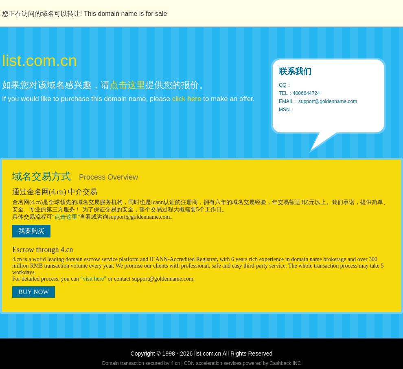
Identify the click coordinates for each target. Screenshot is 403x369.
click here (187, 99)
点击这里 (127, 85)
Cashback (280, 363)
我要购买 (31, 230)
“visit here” (93, 279)
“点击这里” (66, 217)
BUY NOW (33, 291)
